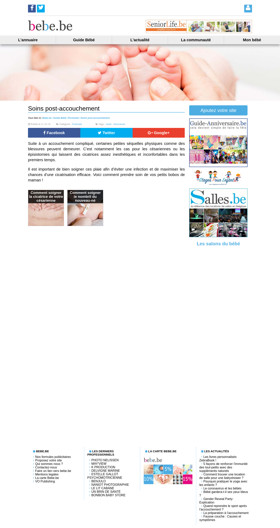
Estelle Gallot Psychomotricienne (104, 476)
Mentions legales (47, 474)
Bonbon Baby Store (108, 495)
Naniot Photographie (110, 484)
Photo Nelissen (105, 460)
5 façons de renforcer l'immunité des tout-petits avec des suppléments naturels (223, 467)
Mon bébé (252, 40)
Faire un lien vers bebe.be (53, 471)
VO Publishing (45, 481)
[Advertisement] (218, 310)
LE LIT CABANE (102, 488)
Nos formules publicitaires (53, 456)
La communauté (196, 40)
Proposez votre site (48, 460)
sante (108, 124)
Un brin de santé (106, 491)
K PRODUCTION (103, 467)
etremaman (119, 124)
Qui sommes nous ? (49, 464)
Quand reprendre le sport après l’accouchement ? (223, 507)
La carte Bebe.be (47, 478)
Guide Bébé (84, 40)
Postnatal (77, 124)
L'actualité (139, 40)
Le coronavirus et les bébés (222, 488)
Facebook (54, 133)
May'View (98, 463)
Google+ (159, 133)
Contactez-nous (46, 467)
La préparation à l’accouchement (225, 513)
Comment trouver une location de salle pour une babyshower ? (222, 476)
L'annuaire (28, 40)
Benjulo (98, 481)
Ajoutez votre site (218, 110)
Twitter (106, 133)
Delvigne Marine (105, 470)
